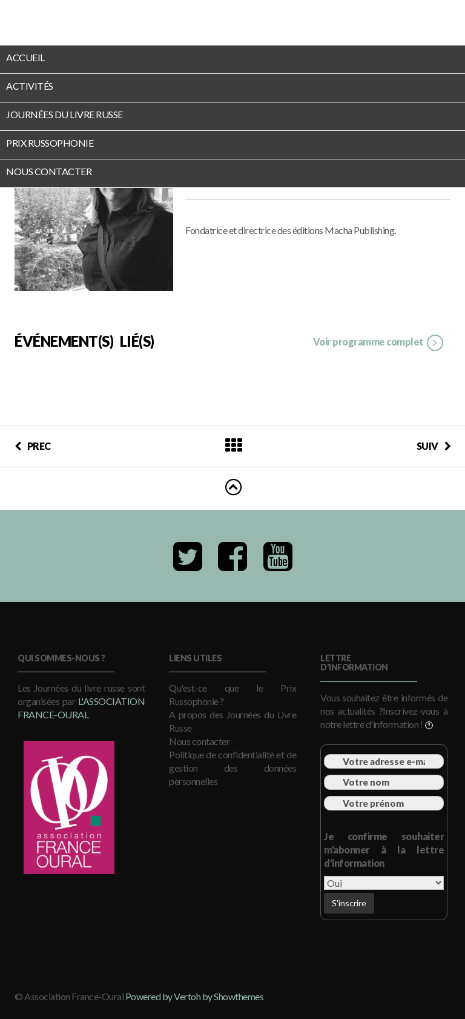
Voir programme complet (379, 343)
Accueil (25, 57)
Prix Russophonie (49, 143)
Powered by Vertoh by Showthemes (194, 996)
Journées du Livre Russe (64, 114)
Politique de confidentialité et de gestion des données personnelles (232, 768)
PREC (33, 446)
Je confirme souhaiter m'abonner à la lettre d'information (384, 849)
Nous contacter (48, 171)
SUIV (434, 446)
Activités (29, 86)
